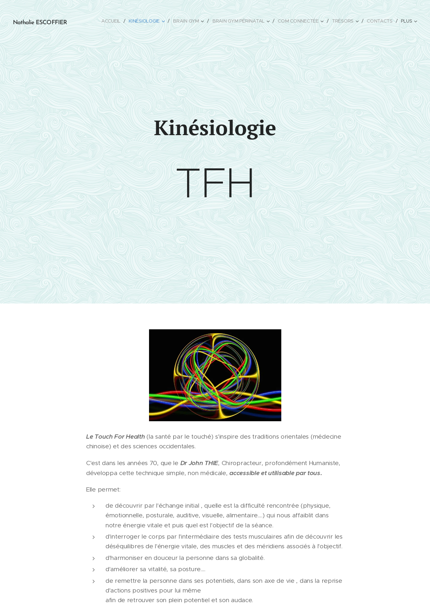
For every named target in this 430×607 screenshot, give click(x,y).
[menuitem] (114, 21)
